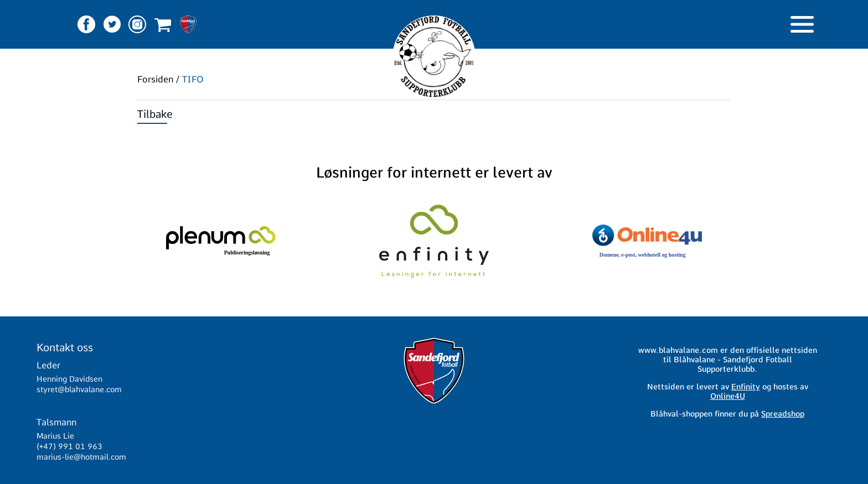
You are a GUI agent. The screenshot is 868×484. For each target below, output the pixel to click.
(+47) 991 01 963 (69, 446)
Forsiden (155, 79)
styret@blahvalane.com (79, 389)
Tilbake (155, 114)
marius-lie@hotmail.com (81, 457)
